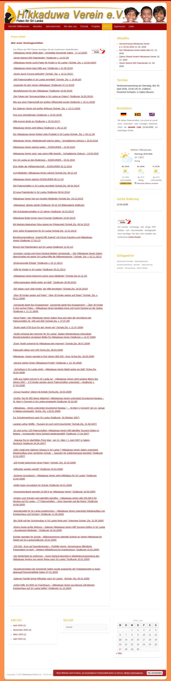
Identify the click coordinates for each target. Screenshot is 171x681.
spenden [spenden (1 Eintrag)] (136, 265)
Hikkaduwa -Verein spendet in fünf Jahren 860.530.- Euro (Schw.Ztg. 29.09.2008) (53, 356)
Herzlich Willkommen (18, 26)
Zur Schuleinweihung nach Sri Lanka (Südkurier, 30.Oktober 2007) (46, 417)
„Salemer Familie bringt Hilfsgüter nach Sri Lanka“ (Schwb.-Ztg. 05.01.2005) (51, 578)
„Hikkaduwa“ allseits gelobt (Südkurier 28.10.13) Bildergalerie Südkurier (48, 205)
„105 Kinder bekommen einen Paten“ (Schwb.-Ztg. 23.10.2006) (44, 462)
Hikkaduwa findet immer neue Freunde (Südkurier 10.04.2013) (44, 218)
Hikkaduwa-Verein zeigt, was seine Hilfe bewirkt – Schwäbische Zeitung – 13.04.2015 (55, 153)
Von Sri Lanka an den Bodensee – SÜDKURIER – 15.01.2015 (44, 160)
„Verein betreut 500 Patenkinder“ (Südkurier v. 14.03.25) (41, 58)
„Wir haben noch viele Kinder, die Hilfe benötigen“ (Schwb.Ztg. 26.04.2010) (50, 289)
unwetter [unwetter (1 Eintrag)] (120, 268)
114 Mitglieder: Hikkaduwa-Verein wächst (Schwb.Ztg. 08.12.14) (45, 173)
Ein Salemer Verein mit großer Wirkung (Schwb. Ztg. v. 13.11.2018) (46, 108)
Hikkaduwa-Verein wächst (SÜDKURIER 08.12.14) (38, 179)
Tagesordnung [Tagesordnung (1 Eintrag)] (147, 265)
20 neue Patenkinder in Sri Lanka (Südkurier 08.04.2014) (41, 192)
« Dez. (119, 653)
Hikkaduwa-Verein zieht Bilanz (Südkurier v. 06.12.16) (40, 128)
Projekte (96, 26)
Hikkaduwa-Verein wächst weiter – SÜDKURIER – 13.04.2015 (44, 147)
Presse (107, 26)
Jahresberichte (53, 26)
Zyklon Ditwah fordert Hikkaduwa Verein (137, 56)
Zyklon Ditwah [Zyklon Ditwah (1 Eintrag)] (142, 268)
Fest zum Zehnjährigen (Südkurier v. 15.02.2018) (37, 115)
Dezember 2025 (20, 630)
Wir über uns (70, 26)
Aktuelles (37, 26)
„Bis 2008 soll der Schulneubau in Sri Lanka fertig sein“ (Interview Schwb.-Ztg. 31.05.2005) (58, 520)
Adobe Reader (134, 237)
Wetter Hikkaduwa (141, 149)
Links (131, 26)
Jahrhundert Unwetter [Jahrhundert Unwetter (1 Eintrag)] (125, 261)
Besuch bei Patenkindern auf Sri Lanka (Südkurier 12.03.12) (43, 247)
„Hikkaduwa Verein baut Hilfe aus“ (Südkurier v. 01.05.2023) (43, 68)
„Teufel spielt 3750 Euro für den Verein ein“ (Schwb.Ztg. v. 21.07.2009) (48, 327)
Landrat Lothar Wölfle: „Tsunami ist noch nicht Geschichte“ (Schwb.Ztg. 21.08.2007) (55, 424)
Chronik (84, 26)
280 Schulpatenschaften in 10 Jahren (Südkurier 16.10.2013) (43, 211)
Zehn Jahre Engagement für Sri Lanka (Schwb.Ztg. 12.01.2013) (45, 231)
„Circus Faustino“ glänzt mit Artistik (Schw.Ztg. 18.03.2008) (42, 392)
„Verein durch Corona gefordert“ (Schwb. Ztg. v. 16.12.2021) (43, 74)
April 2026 (18, 625)
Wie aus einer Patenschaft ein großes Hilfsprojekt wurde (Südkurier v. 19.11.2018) (54, 102)
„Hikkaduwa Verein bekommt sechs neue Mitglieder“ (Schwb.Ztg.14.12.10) (50, 276)
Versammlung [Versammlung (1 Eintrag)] (130, 268)
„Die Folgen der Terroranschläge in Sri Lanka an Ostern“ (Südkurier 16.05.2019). (53, 96)
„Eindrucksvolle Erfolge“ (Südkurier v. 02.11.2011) (38, 263)
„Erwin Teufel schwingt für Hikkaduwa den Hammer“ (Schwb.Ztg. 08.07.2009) (51, 343)
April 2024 (18, 639)
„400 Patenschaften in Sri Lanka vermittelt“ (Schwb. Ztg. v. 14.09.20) (47, 79)
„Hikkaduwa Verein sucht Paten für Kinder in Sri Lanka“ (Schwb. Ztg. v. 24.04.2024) (54, 62)
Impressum (119, 26)
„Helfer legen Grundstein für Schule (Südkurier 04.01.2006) (42, 485)
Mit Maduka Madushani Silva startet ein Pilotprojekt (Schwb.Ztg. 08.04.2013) (51, 224)
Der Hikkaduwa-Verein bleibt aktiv (135, 50)
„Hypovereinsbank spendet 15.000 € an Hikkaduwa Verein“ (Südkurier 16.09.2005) (54, 491)
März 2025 (18, 634)
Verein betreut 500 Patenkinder (133, 63)
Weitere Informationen (133, 673)
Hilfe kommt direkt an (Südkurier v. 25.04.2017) (37, 121)
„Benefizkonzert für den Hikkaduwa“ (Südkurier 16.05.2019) (42, 91)
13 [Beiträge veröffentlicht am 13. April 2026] (120, 639)
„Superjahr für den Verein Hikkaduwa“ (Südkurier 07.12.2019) (43, 85)
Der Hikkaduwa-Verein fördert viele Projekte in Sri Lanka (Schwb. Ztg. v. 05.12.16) (54, 134)
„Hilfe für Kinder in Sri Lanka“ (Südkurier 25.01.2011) (39, 269)
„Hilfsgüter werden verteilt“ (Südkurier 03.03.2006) (38, 469)
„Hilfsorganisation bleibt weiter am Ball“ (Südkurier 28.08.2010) (44, 282)
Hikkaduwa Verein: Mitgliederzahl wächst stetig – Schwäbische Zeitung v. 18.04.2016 (55, 140)
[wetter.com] (125, 184)
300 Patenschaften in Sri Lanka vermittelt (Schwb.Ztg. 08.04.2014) (46, 185)
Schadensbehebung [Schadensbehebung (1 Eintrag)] (124, 265)
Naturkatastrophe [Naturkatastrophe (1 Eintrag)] (141, 261)
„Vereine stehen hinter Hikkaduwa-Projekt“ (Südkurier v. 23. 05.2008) (47, 363)
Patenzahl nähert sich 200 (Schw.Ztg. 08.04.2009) (38, 350)
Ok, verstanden (155, 673)
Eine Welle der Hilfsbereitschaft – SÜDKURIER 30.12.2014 (42, 166)
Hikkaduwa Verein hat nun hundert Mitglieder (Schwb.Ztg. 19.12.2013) (48, 198)
